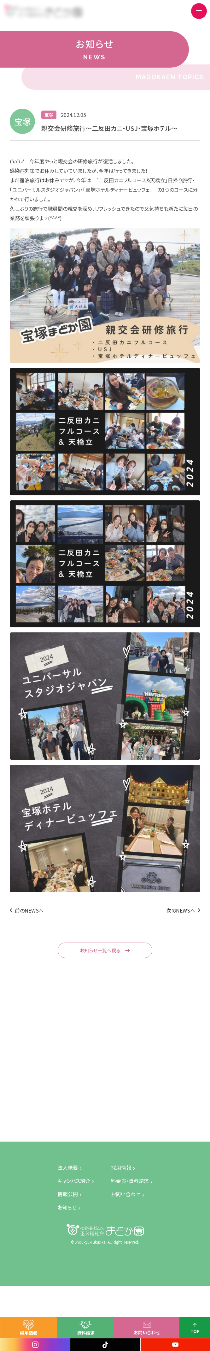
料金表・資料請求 (130, 1181)
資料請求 (94, 1333)
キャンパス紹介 (74, 1181)
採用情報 (37, 1333)
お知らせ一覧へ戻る (100, 950)
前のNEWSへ (29, 910)
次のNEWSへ (180, 910)
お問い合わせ (155, 1332)
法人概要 (68, 1167)
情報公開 (68, 1194)
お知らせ (67, 1207)
